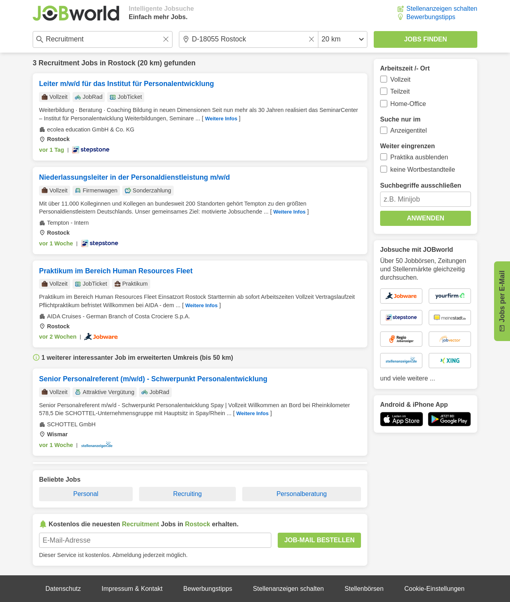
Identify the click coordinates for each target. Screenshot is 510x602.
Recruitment (59, 63)
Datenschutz (63, 588)
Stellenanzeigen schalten (441, 8)
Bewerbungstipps (430, 17)
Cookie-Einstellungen (434, 588)
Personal (85, 493)
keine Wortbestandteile (422, 169)
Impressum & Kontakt (132, 588)
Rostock (121, 63)
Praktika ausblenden (419, 157)
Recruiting (187, 493)
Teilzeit (400, 91)
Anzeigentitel (408, 130)
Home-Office (408, 103)
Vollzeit (400, 79)
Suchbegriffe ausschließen (420, 185)
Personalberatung (302, 493)
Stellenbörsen (364, 588)
